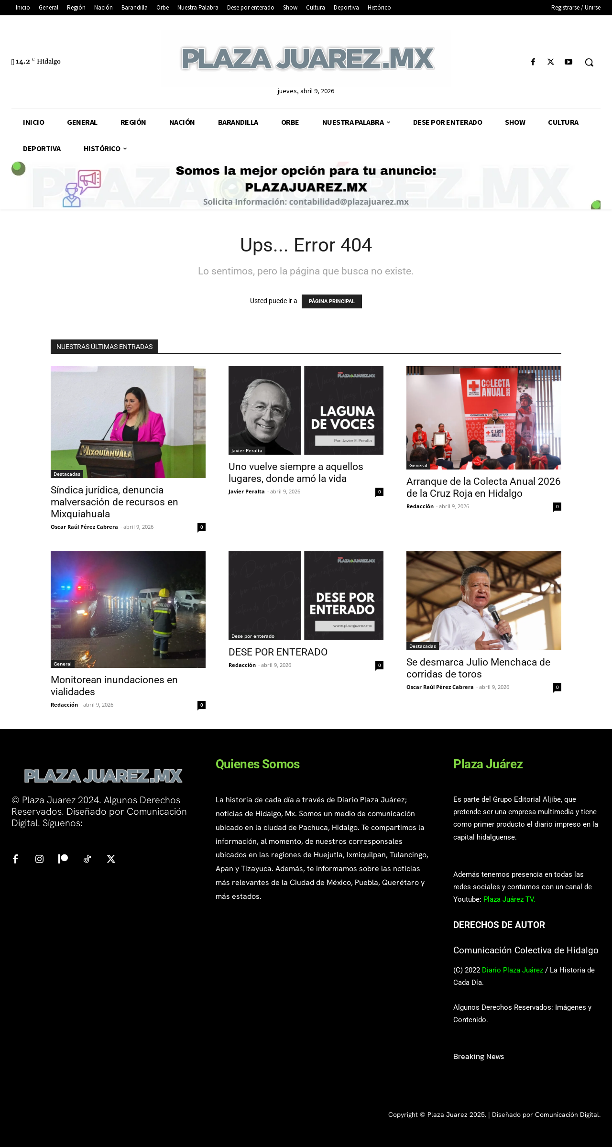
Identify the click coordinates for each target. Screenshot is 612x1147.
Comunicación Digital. (568, 1114)
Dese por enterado (252, 636)
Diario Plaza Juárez (512, 970)
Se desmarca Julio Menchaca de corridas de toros (478, 668)
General (418, 465)
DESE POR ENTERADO (278, 652)
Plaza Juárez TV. (509, 899)
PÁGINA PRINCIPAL (332, 301)
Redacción (420, 506)
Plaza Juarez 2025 (456, 1114)
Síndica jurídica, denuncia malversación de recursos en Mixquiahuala (114, 502)
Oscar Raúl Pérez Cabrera (84, 526)
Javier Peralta (246, 450)
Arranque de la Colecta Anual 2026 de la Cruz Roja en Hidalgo (483, 487)
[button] (589, 62)
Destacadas (67, 473)
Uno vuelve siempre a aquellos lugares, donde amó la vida (296, 472)
